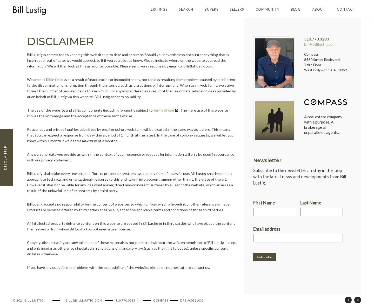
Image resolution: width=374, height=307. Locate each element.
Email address (266, 229)
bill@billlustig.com (320, 44)
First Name (264, 203)
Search (186, 9)
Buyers (211, 9)
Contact (346, 9)
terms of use (163, 110)
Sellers (237, 9)
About (318, 9)
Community (267, 9)
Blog (296, 9)
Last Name (310, 203)
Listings (159, 9)
